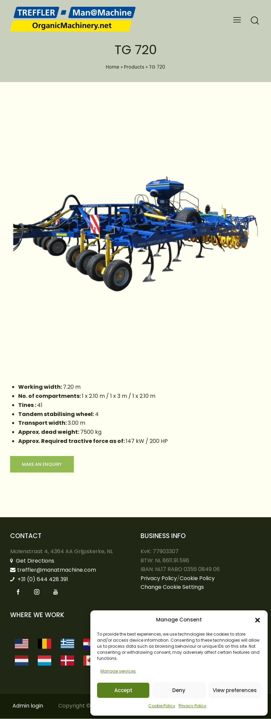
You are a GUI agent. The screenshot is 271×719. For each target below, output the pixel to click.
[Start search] (255, 20)
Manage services (118, 671)
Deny (178, 690)
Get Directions (32, 561)
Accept (123, 690)
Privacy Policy (192, 706)
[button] (257, 620)
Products (134, 67)
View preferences (235, 690)
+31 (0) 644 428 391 (39, 579)
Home (112, 67)
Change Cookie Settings (172, 587)
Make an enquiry (42, 464)
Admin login (27, 706)
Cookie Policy (161, 706)
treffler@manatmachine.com (53, 570)
